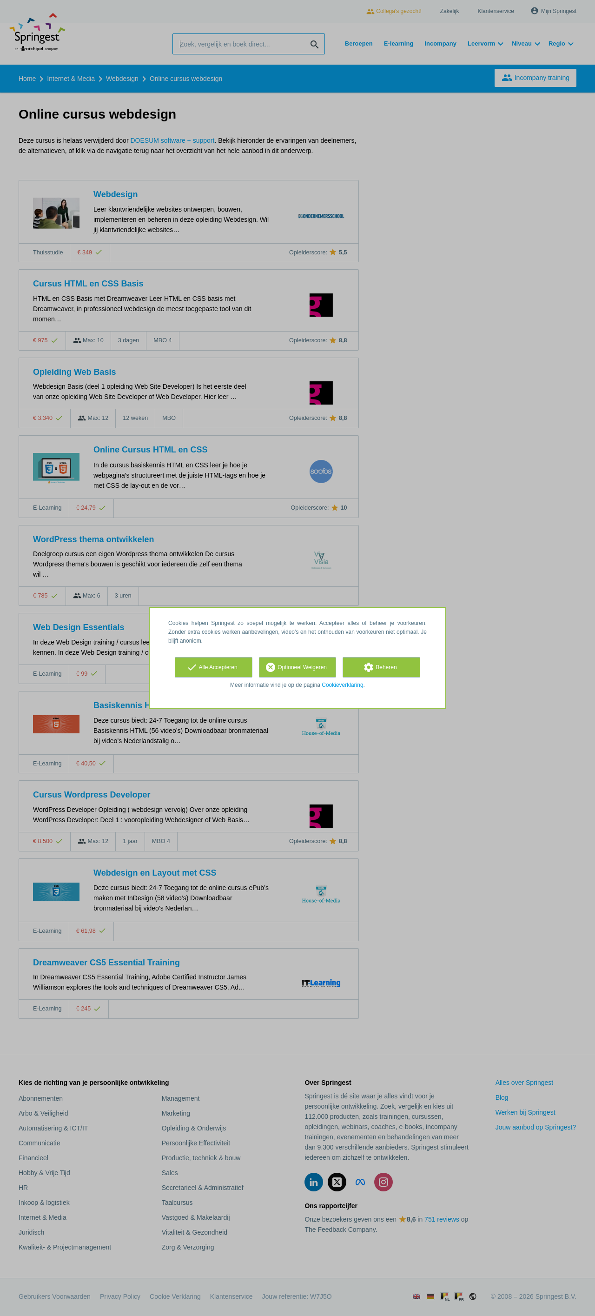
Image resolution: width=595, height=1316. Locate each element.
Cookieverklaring (342, 685)
